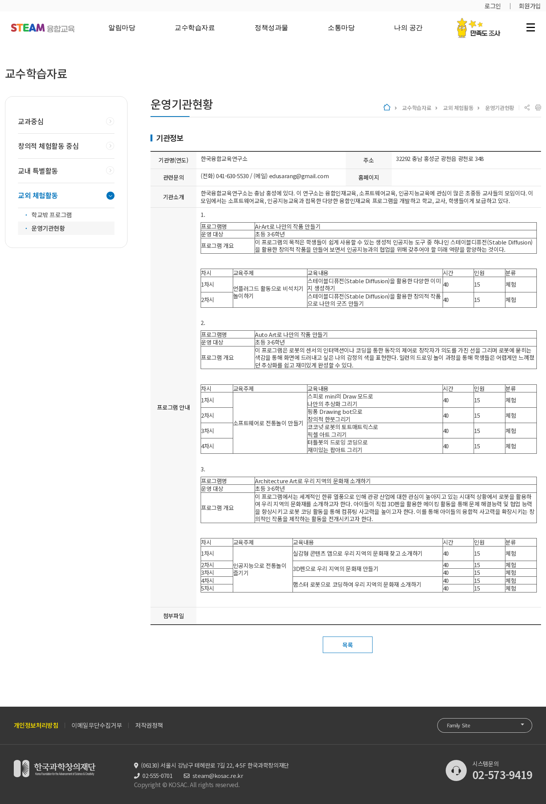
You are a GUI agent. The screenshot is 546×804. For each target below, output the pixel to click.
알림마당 (121, 27)
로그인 (492, 5)
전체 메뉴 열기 (530, 27)
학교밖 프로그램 (51, 214)
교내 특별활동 (38, 170)
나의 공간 (408, 27)
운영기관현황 (499, 108)
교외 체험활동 (458, 108)
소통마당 (341, 27)
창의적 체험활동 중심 (48, 145)
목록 (347, 645)
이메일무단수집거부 (97, 725)
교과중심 (30, 121)
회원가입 (530, 5)
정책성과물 (271, 27)
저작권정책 (149, 725)
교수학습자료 (195, 27)
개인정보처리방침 (36, 725)
